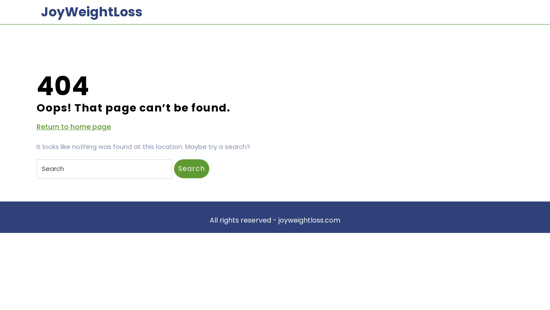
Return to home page (74, 127)
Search (191, 169)
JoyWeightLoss (92, 12)
